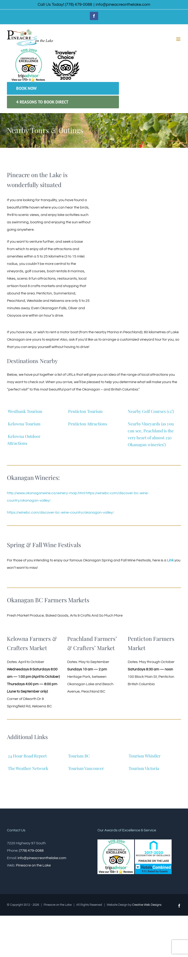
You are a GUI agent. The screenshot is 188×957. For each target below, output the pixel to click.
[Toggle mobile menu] (178, 39)
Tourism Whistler (145, 756)
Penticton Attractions (87, 424)
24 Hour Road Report (27, 756)
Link (170, 560)
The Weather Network (28, 768)
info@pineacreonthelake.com (123, 4)
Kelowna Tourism (24, 424)
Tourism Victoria (144, 768)
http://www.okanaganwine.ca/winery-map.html (46, 493)
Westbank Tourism (25, 411)
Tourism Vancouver (86, 768)
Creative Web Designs (146, 904)
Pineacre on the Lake (33, 865)
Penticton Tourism (85, 411)
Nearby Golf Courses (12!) (151, 411)
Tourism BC (79, 756)
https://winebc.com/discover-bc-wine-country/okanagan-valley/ (60, 512)
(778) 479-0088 (31, 850)
